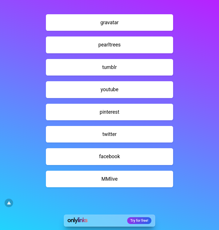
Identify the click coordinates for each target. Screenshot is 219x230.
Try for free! (139, 221)
